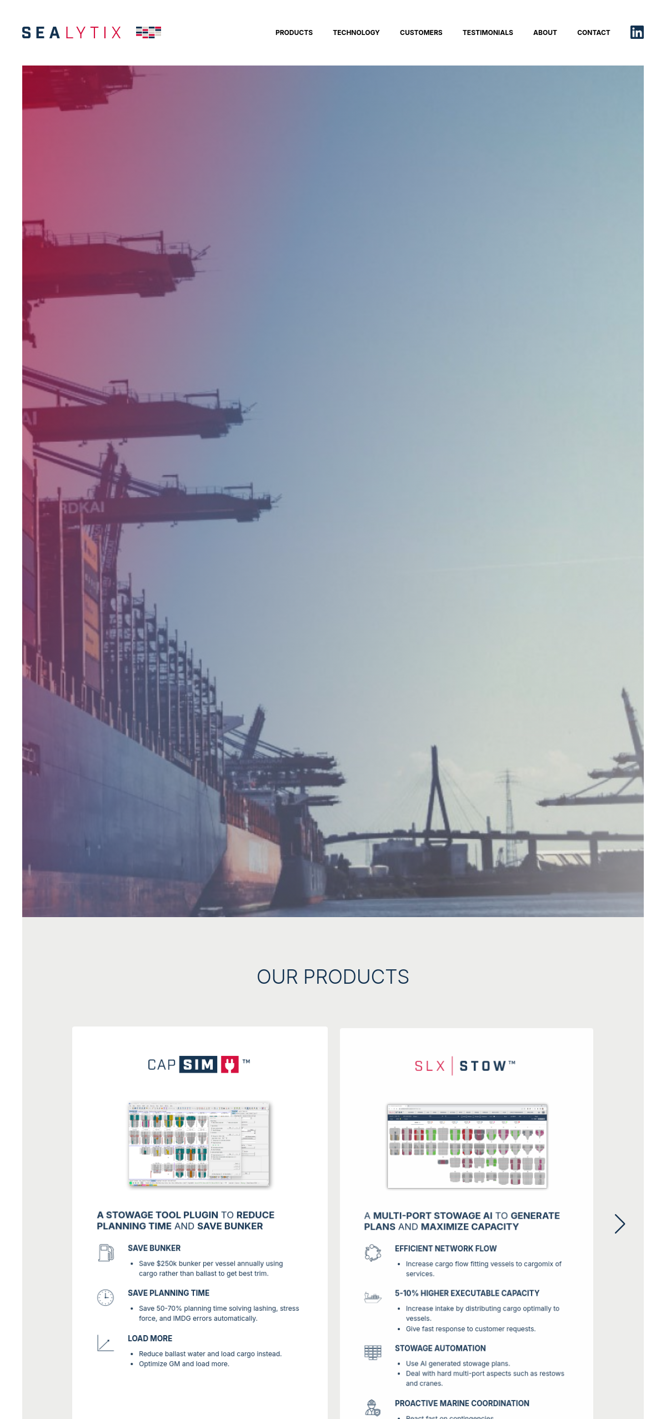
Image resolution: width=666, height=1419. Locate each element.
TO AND (186, 1223)
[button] (621, 1224)
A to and (461, 1225)
